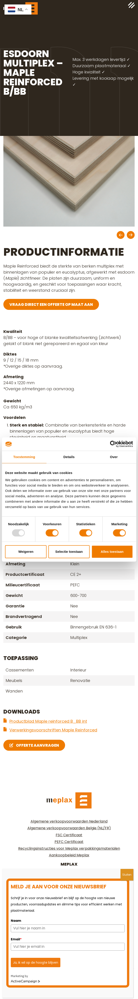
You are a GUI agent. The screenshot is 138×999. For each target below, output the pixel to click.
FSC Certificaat (69, 835)
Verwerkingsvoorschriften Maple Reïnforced (53, 730)
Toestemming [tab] (24, 457)
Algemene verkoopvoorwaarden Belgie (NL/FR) (69, 828)
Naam (16, 920)
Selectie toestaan (69, 551)
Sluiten (126, 875)
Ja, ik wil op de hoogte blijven (35, 962)
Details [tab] (69, 457)
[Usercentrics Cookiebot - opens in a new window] (113, 444)
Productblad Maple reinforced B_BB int (48, 721)
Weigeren (25, 551)
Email (16, 939)
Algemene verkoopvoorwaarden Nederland (69, 821)
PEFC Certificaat (69, 841)
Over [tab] (114, 457)
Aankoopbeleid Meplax (69, 855)
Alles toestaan (112, 551)
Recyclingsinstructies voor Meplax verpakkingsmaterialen (69, 848)
